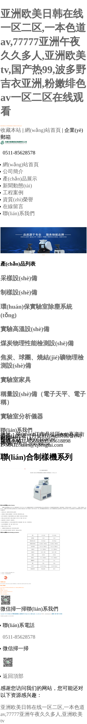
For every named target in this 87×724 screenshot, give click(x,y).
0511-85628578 (19, 637)
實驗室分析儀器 (21, 416)
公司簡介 (13, 171)
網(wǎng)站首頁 (43, 130)
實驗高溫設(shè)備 (24, 329)
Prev (2, 238)
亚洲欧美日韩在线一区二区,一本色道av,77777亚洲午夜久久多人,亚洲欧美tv (42, 713)
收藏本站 (10, 130)
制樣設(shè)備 (18, 292)
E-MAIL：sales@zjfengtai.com (46, 613)
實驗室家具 (15, 379)
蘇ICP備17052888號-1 (58, 613)
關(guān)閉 (55, 472)
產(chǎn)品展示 (20, 179)
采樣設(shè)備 (18, 278)
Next (85, 238)
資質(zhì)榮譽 (18, 199)
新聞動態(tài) (17, 185)
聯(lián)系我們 (19, 213)
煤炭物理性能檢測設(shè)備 (37, 343)
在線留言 (13, 206)
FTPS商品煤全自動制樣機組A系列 (9, 572)
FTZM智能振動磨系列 (7, 573)
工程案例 (13, 192)
